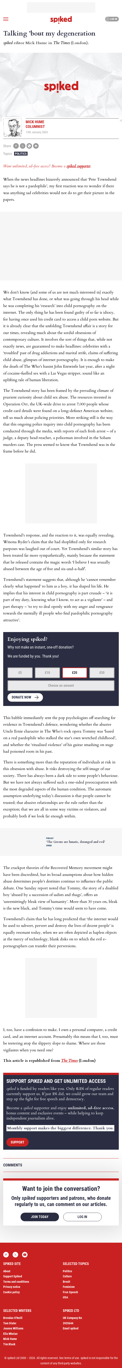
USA (65, 1297)
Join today (40, 1217)
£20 (74, 673)
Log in (111, 19)
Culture (67, 1276)
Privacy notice (11, 1287)
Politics (21, 153)
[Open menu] (6, 19)
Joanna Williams (13, 1328)
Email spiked (70, 1328)
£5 (20, 673)
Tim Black (9, 1344)
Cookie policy (11, 1292)
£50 (101, 673)
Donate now (21, 697)
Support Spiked (12, 1276)
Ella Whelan (10, 1333)
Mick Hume (10, 1339)
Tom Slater (9, 1323)
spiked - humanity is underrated (61, 20)
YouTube (25, 1254)
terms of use (71, 1358)
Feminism (69, 1287)
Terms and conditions (16, 1281)
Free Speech (70, 1292)
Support (17, 1142)
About (6, 1271)
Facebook (6, 1254)
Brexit (66, 1281)
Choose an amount (61, 685)
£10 (47, 673)
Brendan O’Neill (12, 1318)
